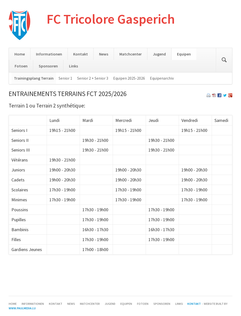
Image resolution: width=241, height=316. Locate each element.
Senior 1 (65, 78)
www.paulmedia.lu (22, 308)
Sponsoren (48, 65)
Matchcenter (130, 54)
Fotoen (21, 65)
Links (73, 65)
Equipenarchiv (162, 78)
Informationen (49, 54)
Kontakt (80, 54)
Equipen (184, 54)
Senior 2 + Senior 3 (92, 78)
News (103, 54)
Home (19, 54)
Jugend (159, 54)
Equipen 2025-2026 (129, 78)
